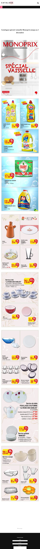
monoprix (20, 528)
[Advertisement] (20, 18)
